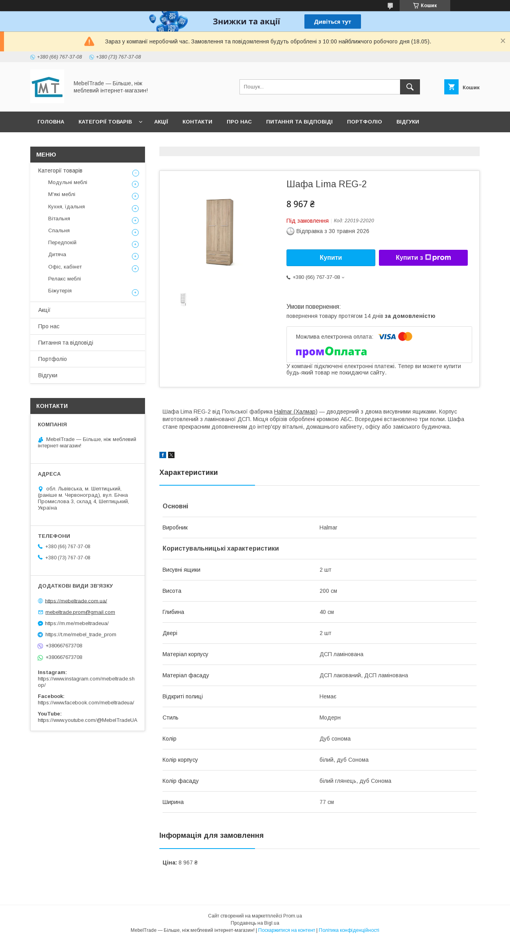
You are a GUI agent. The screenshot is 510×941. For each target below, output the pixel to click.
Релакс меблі (64, 279)
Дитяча (57, 254)
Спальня (59, 230)
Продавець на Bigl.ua (255, 923)
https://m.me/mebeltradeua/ (77, 623)
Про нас (239, 122)
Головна (50, 122)
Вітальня (59, 219)
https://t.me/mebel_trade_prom (80, 634)
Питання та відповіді (299, 122)
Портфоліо (364, 122)
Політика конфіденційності (349, 930)
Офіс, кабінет (65, 267)
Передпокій (62, 242)
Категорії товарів (105, 122)
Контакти (197, 122)
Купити (331, 257)
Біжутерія (60, 291)
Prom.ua (292, 916)
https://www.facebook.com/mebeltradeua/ (86, 703)
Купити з (423, 257)
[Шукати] (410, 86)
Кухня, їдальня (66, 207)
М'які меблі (61, 194)
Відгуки (407, 122)
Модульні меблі (67, 182)
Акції (161, 122)
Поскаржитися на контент (286, 930)
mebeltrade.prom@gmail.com (80, 612)
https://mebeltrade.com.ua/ (76, 601)
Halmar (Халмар (295, 411)
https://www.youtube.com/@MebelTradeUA (87, 720)
